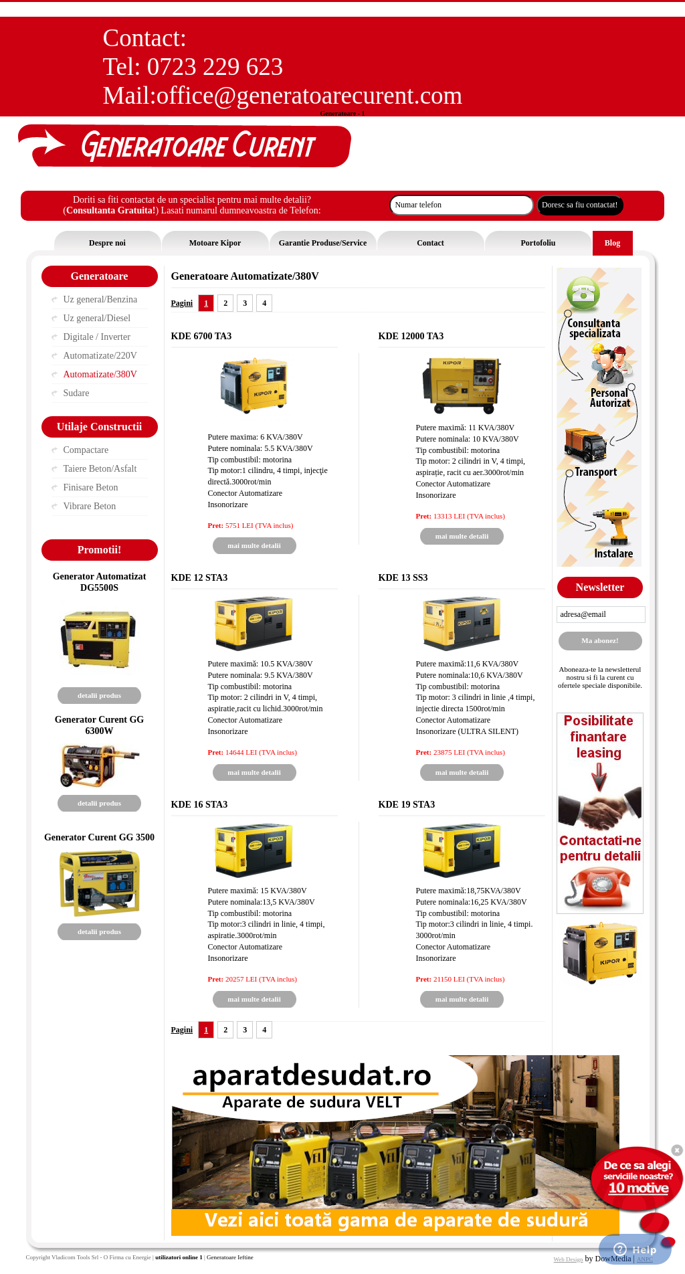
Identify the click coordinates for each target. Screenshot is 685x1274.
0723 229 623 (215, 66)
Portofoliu (538, 243)
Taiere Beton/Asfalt (100, 469)
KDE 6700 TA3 (201, 336)
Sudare (77, 393)
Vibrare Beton (90, 506)
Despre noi (107, 243)
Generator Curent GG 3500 (99, 837)
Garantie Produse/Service (323, 243)
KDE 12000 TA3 (411, 336)
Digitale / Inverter (97, 337)
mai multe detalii (253, 545)
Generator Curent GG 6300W (99, 725)
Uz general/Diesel (97, 318)
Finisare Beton (91, 487)
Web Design (568, 1259)
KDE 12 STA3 (199, 577)
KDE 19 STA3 (407, 804)
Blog (612, 243)
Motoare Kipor (215, 243)
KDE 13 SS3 (403, 577)
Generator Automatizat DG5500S (99, 582)
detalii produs (99, 695)
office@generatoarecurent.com (310, 95)
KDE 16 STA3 (199, 804)
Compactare (86, 450)
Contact (430, 243)
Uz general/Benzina (101, 299)
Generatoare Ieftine (230, 1257)
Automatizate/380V (100, 374)
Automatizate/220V (100, 356)
